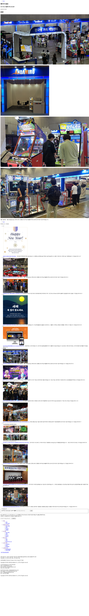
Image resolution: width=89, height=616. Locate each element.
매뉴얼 (6, 528)
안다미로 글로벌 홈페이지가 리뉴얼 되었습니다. (13, 345)
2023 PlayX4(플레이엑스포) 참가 (10, 277)
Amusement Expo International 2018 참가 (11, 506)
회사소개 (5, 537)
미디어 (6, 535)
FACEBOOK (8, 549)
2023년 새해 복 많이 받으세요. (9, 324)
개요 (6, 538)
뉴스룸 (4, 531)
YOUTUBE (7, 550)
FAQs (6, 545)
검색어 (13, 510)
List (4, 1)
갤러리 (6, 536)
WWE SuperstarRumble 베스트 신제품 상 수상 (13, 400)
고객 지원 (5, 542)
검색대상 (3, 510)
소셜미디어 (5, 547)
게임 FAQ (7, 523)
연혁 (6, 540)
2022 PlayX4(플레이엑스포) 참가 (10, 363)
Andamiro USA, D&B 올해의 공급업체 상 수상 (13, 293)
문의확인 (7, 546)
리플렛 (6, 529)
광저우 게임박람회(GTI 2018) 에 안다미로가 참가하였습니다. (16, 421)
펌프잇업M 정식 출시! (8, 379)
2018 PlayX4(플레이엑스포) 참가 (10, 463)
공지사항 (7, 532)
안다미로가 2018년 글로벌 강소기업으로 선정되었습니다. (15, 484)
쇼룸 (6, 533)
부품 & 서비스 (6, 524)
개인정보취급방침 (5, 552)
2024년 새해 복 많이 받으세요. (9, 256)
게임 (4, 520)
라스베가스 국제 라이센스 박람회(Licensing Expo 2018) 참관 (16, 442)
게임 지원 (7, 526)
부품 (6, 527)
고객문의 (7, 544)
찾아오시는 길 (8, 541)
